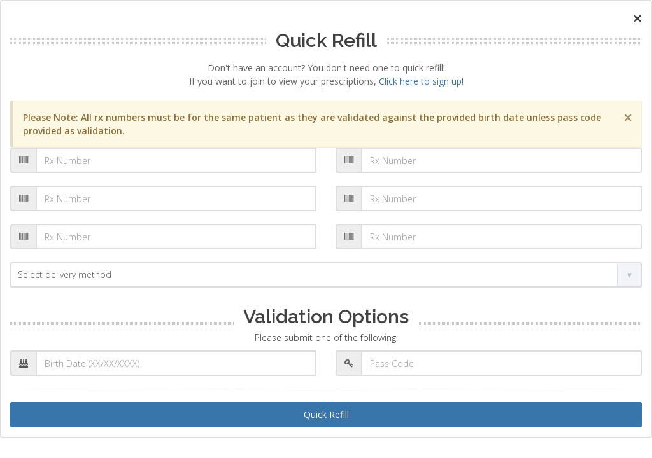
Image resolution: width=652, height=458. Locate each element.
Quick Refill (326, 414)
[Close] (637, 18)
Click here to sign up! (421, 81)
